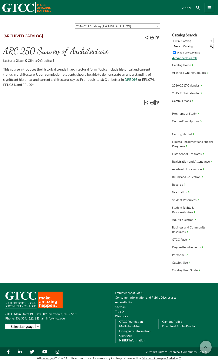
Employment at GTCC (129, 293)
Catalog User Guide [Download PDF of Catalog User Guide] (185, 270)
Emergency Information (135, 331)
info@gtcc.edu (55, 318)
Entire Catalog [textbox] (182, 41)
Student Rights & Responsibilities (183, 210)
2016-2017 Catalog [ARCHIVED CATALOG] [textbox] (103, 26)
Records (177, 184)
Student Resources (184, 200)
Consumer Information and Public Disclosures (145, 297)
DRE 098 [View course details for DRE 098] (131, 79)
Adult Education (183, 219)
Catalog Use (180, 262)
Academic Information (187, 169)
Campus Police (172, 321)
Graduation (179, 192)
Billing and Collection (186, 177)
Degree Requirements (186, 247)
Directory (121, 316)
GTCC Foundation (131, 321)
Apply (186, 8)
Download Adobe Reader (178, 326)
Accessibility (123, 302)
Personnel (178, 255)
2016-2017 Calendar (185, 85)
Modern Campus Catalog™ (161, 358)
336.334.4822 (24, 318)
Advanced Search (184, 58)
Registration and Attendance (191, 161)
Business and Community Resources (188, 230)
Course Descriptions (185, 121)
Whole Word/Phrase (188, 52)
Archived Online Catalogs (189, 72)
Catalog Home (181, 65)
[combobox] (117, 26)
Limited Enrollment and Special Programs (192, 144)
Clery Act (125, 335)
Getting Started (182, 134)
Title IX (119, 311)
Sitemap (120, 307)
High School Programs (187, 154)
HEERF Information (132, 340)
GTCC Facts (180, 239)
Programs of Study (184, 113)
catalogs (48, 358)
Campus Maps (181, 101)
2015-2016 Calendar (185, 93)
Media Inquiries (129, 326)
